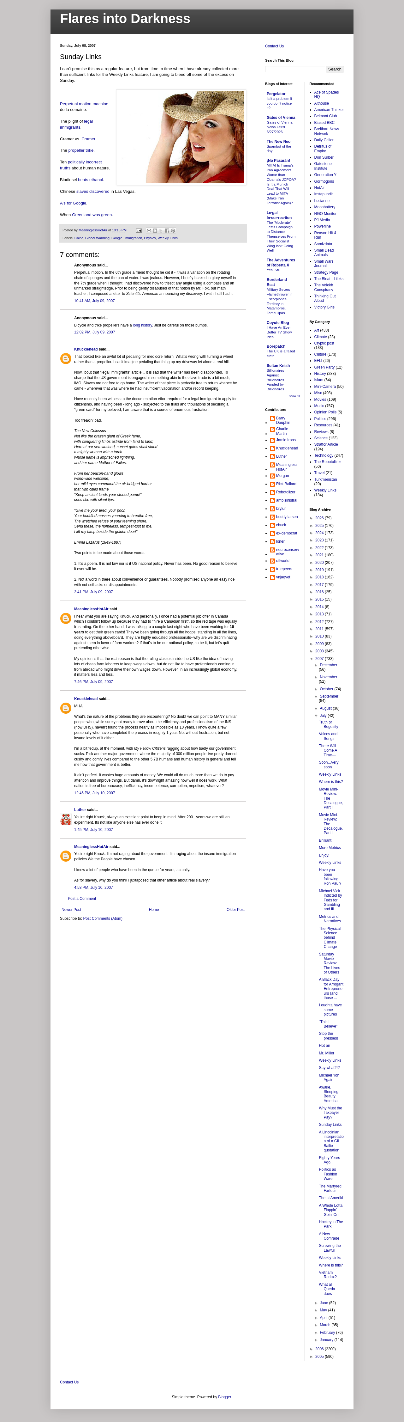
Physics (150, 238)
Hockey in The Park (331, 1224)
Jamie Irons (286, 440)
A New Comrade (329, 1236)
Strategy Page (326, 272)
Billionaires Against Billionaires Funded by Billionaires (275, 380)
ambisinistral (286, 500)
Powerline (322, 226)
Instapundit (323, 194)
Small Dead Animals (324, 252)
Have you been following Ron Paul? (330, 877)
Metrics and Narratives (330, 918)
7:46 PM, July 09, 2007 (93, 682)
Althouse (321, 103)
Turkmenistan (325, 479)
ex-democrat (286, 533)
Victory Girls (324, 307)
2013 (320, 614)
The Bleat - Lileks (329, 279)
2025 (320, 525)
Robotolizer (285, 492)
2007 (320, 658)
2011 (320, 629)
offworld (282, 560)
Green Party (324, 367)
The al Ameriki (331, 1198)
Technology (324, 455)
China (78, 238)
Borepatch (276, 346)
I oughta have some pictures (330, 1009)
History (320, 373)
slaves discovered (93, 191)
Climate (320, 337)
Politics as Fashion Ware (328, 1174)
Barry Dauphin (283, 420)
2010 (320, 636)
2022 (320, 548)
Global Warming (97, 238)
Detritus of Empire (323, 148)
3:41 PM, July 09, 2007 (93, 592)
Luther (80, 810)
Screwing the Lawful (330, 1247)
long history (142, 325)
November (328, 677)
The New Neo (278, 141)
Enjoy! (324, 855)
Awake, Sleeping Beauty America (328, 1094)
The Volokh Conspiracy (323, 287)
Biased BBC (324, 122)
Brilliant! (325, 840)
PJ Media (322, 220)
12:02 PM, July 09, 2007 (94, 332)
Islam (319, 380)
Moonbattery (325, 207)
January (327, 1340)
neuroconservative (287, 551)
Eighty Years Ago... (329, 1160)
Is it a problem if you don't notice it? (279, 103)
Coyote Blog (278, 322)
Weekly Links (168, 238)
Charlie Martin (282, 431)
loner (280, 541)
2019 (320, 570)
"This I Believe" (328, 1024)
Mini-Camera (325, 386)
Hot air (324, 1045)
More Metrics (330, 847)
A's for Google (73, 203)
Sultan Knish (278, 365)
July (324, 715)
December (328, 665)
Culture (320, 354)
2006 (320, 1349)
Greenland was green (92, 214)
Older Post (236, 909)
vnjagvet (283, 577)
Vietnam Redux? (327, 1274)
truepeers (284, 569)
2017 (320, 585)
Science (321, 438)
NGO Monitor (325, 213)
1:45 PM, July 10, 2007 (93, 829)
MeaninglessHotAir (91, 609)
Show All (294, 396)
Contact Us (274, 46)
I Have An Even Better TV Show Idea (279, 332)
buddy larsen (287, 517)
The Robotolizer (327, 462)
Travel (319, 473)
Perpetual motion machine (84, 103)
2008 (320, 651)
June (324, 1303)
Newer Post (71, 909)
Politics (320, 419)
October (327, 689)
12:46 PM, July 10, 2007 (94, 793)
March (325, 1325)
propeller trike (80, 150)
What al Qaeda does (327, 1289)
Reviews (321, 432)
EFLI (318, 360)
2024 (320, 533)
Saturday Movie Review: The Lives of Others (329, 963)
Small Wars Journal (324, 263)
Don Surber (324, 157)
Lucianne (322, 200)
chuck (281, 525)
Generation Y (325, 175)
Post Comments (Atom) (102, 918)
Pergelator (276, 94)
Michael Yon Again (329, 1077)
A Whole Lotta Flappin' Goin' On (330, 1210)
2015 (320, 599)
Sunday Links (330, 1124)
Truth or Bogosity (328, 724)
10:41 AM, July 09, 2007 (94, 301)
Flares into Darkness (125, 18)
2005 (320, 1356)
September (329, 696)
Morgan (282, 475)
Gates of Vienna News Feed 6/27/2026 (279, 127)
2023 (320, 540)
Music (319, 406)
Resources (323, 425)
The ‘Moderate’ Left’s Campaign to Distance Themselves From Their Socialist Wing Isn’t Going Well (281, 237)
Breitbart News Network (326, 131)
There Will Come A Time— (328, 750)
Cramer (88, 139)
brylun (281, 508)
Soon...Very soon (328, 764)
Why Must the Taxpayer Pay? (330, 1113)
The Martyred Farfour (330, 1188)
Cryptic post (324, 343)
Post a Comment (82, 898)
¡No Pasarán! (278, 160)
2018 (320, 577)
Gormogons (324, 181)
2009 (320, 644)
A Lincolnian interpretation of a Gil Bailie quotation (331, 1141)
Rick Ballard (286, 484)
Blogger (224, 1397)
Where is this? (331, 781)
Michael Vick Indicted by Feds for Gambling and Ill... (330, 900)
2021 (320, 555)
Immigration (133, 238)
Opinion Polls (325, 412)
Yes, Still (273, 270)
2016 (320, 592)
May (324, 1310)
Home (154, 909)
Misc (318, 393)
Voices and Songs (328, 736)
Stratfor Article (326, 444)
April (324, 1317)
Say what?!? (329, 1067)
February (328, 1332)
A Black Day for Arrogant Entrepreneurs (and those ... (331, 988)
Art (316, 330)
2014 (320, 607)
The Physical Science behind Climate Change (330, 937)
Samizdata (323, 244)
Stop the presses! (328, 1035)
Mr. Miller (326, 1053)
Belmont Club (325, 116)
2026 (320, 518)
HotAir (319, 188)
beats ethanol (90, 179)
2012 (320, 621)
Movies (320, 399)
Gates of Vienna (281, 117)
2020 (320, 562)
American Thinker (329, 109)
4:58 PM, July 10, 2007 (93, 887)
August (326, 708)
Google (116, 238)
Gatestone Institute (323, 166)
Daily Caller (324, 140)
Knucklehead (86, 349)
